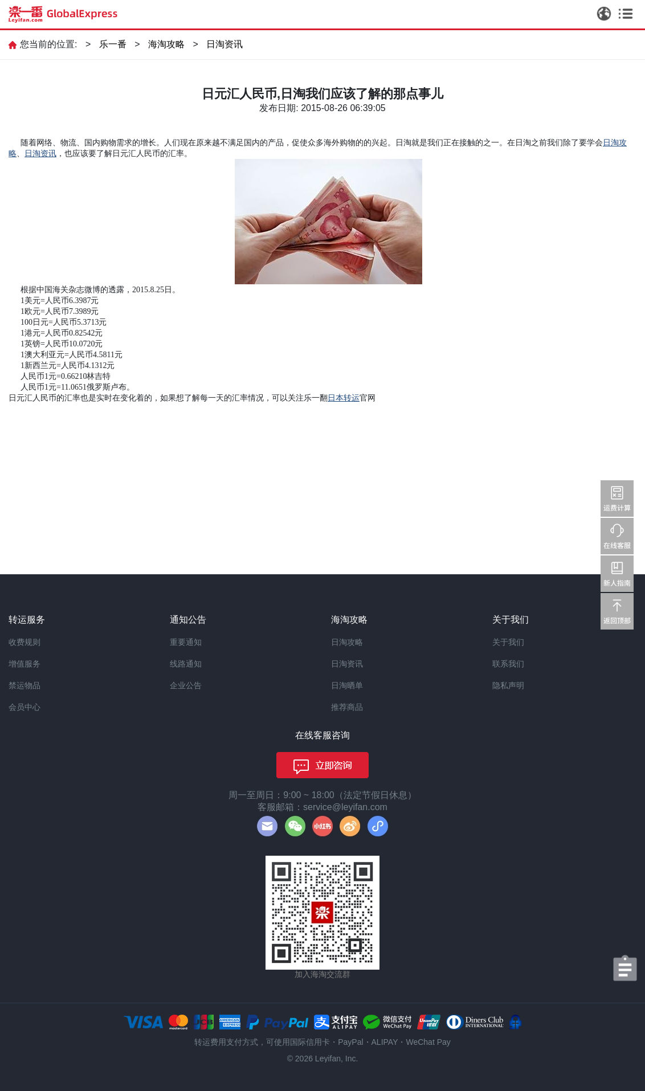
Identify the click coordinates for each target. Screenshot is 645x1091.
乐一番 (112, 44)
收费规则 (24, 642)
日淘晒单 (347, 685)
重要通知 (186, 642)
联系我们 (508, 663)
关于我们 (508, 642)
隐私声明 (508, 685)
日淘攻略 (347, 642)
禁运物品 (24, 685)
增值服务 (24, 663)
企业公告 (186, 685)
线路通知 (186, 663)
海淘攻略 (166, 44)
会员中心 (24, 707)
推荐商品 (347, 707)
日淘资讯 (224, 44)
